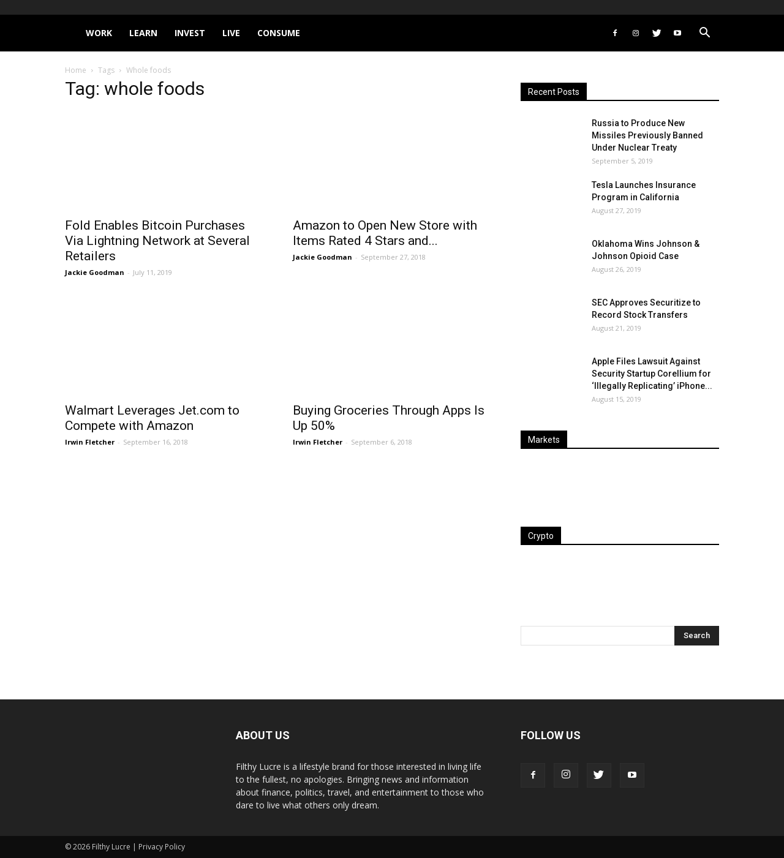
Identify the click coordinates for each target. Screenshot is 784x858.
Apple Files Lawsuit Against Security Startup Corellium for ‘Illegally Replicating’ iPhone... (652, 373)
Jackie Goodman (94, 272)
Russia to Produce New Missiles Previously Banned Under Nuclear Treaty (647, 135)
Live (231, 33)
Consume (278, 33)
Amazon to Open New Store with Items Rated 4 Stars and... (385, 233)
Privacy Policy (161, 846)
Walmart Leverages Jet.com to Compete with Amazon (152, 418)
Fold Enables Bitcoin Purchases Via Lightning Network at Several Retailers (157, 240)
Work (99, 33)
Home (75, 70)
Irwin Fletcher (90, 441)
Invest (190, 33)
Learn (143, 33)
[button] (704, 34)
